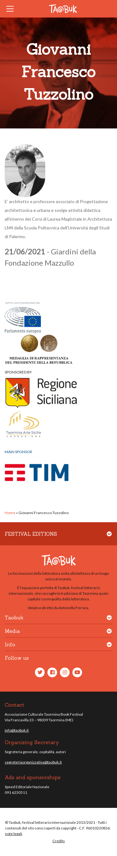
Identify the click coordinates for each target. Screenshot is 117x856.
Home (10, 512)
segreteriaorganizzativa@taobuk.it (33, 762)
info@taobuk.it (17, 730)
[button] (109, 537)
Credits (58, 840)
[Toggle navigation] (12, 9)
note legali (13, 833)
